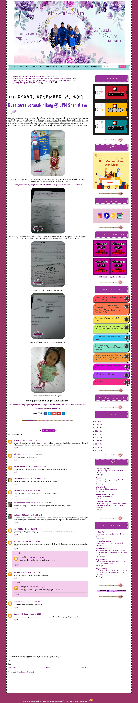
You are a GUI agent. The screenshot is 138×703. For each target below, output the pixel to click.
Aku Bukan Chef (54, 408)
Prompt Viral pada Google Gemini (25, 84)
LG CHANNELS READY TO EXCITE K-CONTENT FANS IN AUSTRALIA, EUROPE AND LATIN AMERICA (111, 573)
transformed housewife (22, 503)
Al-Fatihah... (100, 381)
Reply (16, 448)
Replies (18, 553)
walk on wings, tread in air (105, 494)
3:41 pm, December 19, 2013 (37, 478)
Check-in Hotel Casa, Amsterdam (107, 489)
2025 (97, 425)
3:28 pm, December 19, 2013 (37, 466)
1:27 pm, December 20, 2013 (32, 515)
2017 (97, 450)
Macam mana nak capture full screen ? (108, 338)
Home (48, 667)
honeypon (17, 541)
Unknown (17, 491)
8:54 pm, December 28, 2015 (31, 602)
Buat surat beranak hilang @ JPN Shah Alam (47, 108)
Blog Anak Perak (101, 560)
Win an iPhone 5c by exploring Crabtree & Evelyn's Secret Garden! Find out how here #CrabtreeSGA (48, 405)
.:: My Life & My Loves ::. (104, 469)
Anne (15, 529)
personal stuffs (48, 430)
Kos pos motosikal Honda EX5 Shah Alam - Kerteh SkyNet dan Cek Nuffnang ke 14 (109, 357)
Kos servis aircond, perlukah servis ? (107, 319)
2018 (97, 447)
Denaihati (99, 478)
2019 (97, 444)
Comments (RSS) (84, 701)
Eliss (21, 557)
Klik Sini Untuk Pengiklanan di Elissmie (112, 277)
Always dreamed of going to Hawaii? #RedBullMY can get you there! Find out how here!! (48, 185)
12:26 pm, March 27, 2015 (31, 541)
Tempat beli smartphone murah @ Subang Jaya (108, 298)
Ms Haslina (17, 515)
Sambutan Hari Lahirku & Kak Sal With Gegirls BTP (30, 82)
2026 (97, 421)
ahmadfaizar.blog (102, 548)
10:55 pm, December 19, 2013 (41, 503)
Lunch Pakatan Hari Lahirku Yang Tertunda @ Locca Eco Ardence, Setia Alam (39, 80)
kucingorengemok (20, 478)
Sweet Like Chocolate (103, 502)
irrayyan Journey (101, 569)
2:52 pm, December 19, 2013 (32, 454)
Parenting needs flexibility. (105, 496)
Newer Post (12, 667)
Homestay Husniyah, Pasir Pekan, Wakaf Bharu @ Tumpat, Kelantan (109, 347)
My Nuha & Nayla (42, 408)
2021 (97, 437)
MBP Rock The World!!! (105, 374)
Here (32, 701)
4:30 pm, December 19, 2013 (31, 491)
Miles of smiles (101, 487)
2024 (97, 428)
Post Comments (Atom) (25, 672)
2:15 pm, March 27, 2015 (35, 557)
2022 (97, 434)
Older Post (84, 667)
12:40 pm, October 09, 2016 (31, 614)
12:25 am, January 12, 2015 (27, 529)
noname (17, 572)
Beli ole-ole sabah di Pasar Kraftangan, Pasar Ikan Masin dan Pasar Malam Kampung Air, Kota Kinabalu (108, 309)
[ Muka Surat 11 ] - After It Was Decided (109, 543)
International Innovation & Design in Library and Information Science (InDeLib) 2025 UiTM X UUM (111, 552)
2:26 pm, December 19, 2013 (29, 440)
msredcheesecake (20, 466)
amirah (16, 440)
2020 (97, 441)
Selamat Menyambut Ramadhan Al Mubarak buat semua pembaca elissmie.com (41, 78)
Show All (128, 512)
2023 (97, 431)
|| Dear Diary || (101, 532)
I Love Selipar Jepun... (103, 541)
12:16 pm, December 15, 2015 (30, 572)
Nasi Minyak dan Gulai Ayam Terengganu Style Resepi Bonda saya (109, 328)
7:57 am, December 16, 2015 (36, 587)
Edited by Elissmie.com (41, 701)
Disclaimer (75, 701)
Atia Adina (17, 454)
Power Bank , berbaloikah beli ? (108, 367)
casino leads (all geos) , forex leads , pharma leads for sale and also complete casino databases (111, 505)
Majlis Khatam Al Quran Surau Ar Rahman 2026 (29, 76)
